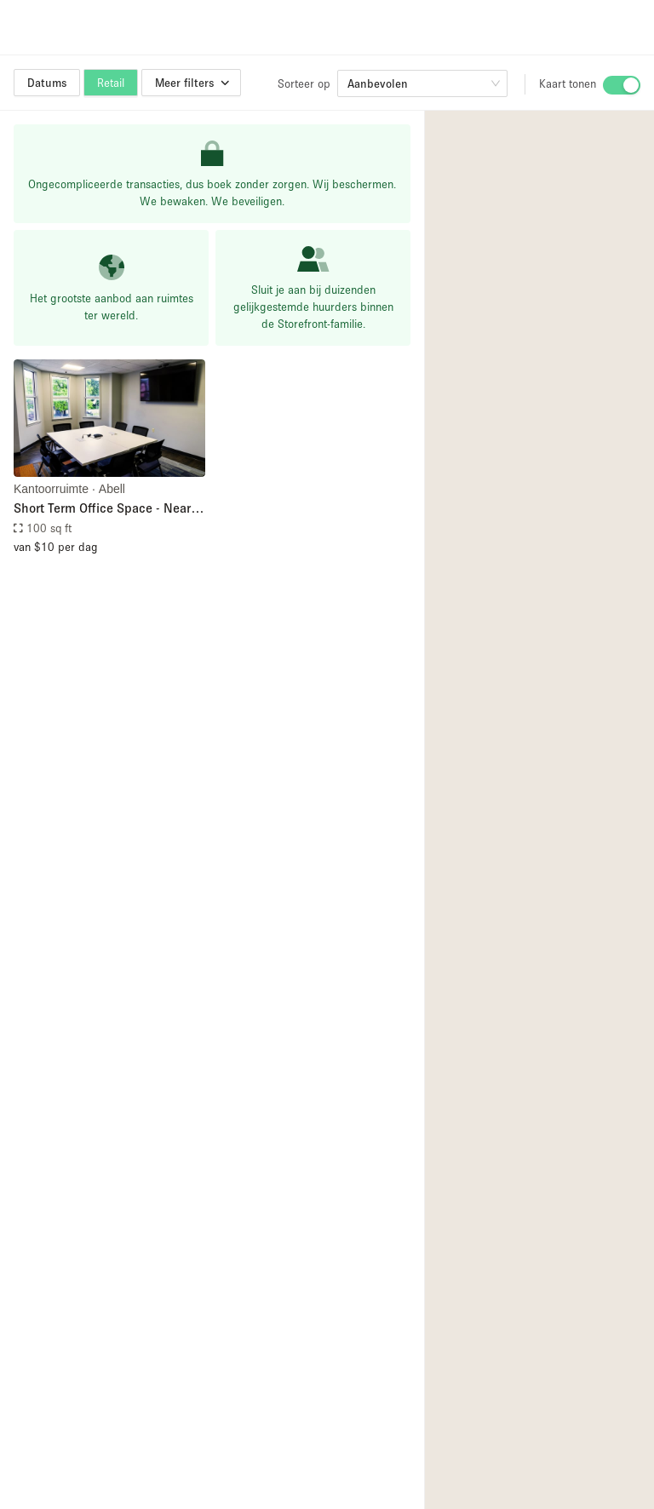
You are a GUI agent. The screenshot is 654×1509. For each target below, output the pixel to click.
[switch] (621, 85)
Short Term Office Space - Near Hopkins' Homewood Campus (102, 509)
